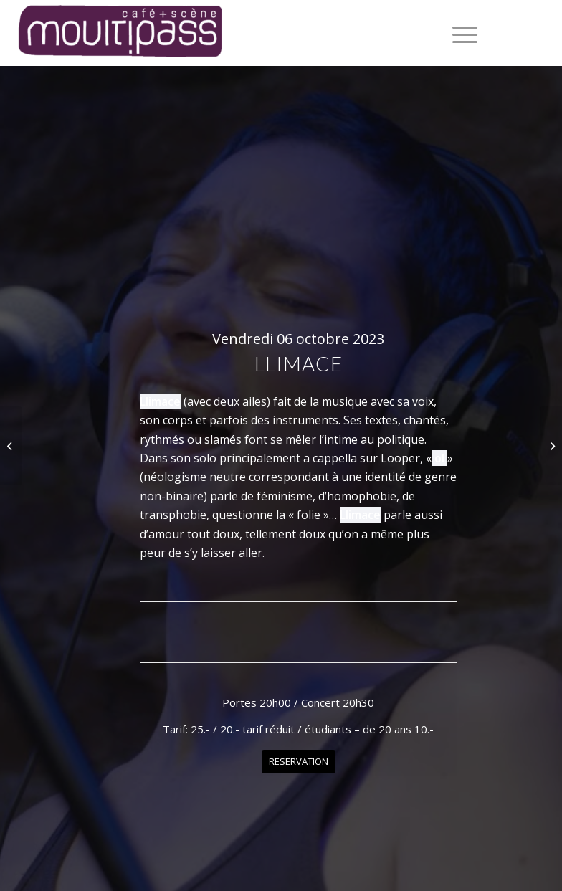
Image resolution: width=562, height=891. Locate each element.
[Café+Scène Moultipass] (119, 33)
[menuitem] (457, 33)
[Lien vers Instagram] (540, 33)
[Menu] (457, 33)
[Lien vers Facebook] (518, 33)
